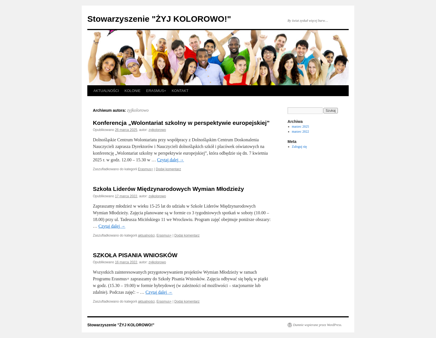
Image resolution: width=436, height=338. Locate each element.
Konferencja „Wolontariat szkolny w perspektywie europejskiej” (181, 123)
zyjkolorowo (138, 110)
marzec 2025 (300, 126)
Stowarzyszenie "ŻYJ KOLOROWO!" (159, 18)
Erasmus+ (145, 169)
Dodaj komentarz (168, 169)
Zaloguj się (299, 147)
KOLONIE (133, 91)
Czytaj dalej (170, 159)
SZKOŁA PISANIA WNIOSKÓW (135, 255)
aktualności (146, 235)
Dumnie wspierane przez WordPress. (317, 325)
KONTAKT (180, 91)
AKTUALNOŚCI (106, 91)
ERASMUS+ (156, 91)
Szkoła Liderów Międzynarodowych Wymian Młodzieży (168, 189)
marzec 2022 (300, 131)
